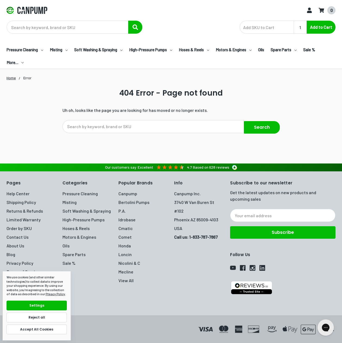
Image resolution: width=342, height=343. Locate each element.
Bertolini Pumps (133, 200)
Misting (59, 49)
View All (126, 278)
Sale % (309, 49)
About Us (15, 243)
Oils (261, 49)
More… (15, 62)
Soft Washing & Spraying (98, 49)
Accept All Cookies (36, 329)
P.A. (122, 208)
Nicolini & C (129, 260)
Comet (125, 234)
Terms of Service (23, 269)
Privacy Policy (20, 260)
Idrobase (127, 217)
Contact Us (18, 234)
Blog (11, 252)
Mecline (125, 269)
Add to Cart (321, 27)
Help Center (18, 191)
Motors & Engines (234, 49)
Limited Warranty (24, 217)
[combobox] (74, 27)
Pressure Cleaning (25, 49)
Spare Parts (284, 49)
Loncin (125, 252)
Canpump (127, 191)
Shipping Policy (21, 200)
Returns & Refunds (25, 208)
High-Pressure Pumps (150, 49)
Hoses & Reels (194, 49)
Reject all (37, 317)
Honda (124, 243)
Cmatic (125, 226)
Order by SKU (19, 226)
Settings (36, 305)
